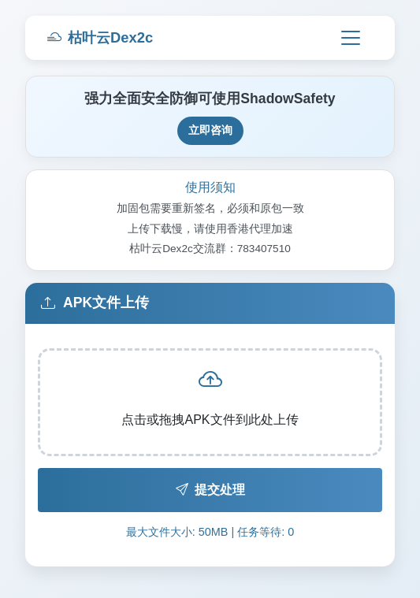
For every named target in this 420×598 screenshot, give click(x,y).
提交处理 (210, 489)
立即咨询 (210, 130)
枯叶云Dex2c (100, 38)
